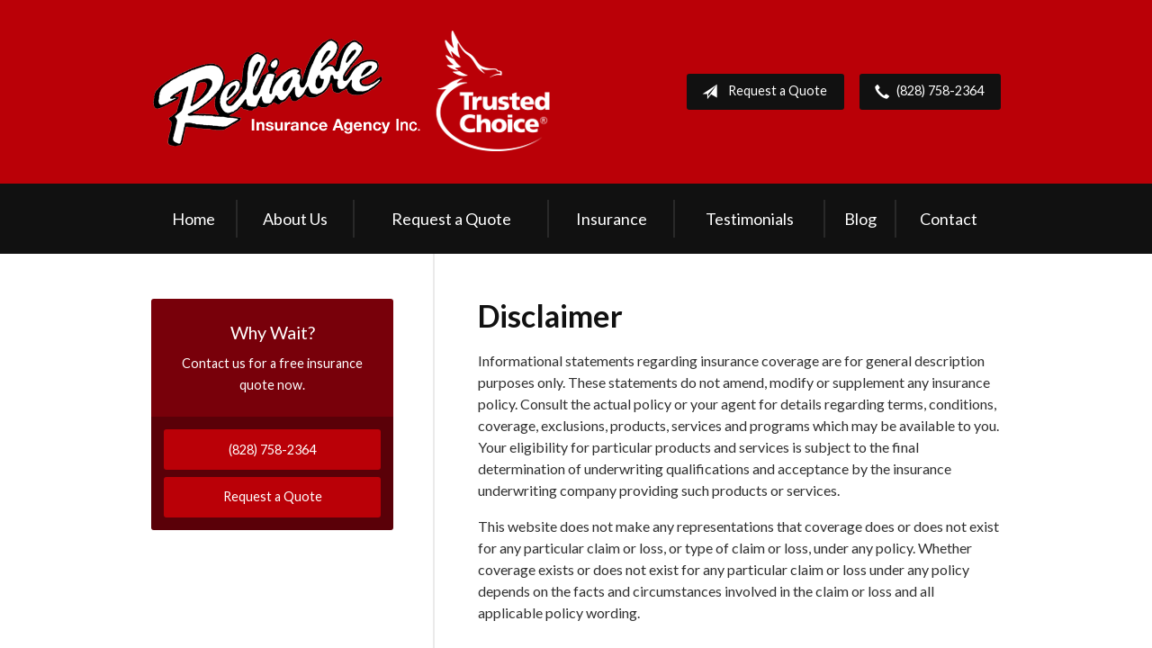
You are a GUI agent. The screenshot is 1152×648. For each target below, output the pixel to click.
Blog (860, 219)
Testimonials (750, 219)
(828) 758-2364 (926, 92)
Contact (948, 219)
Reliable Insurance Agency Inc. (352, 92)
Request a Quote (761, 92)
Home (193, 219)
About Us (295, 219)
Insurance (611, 219)
